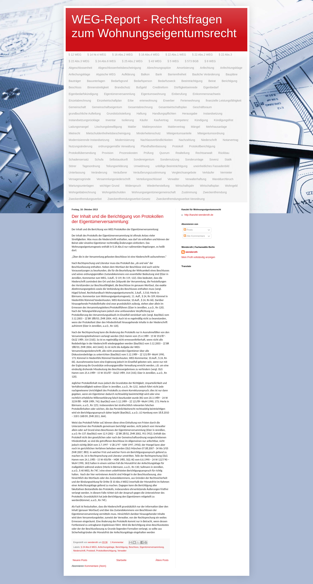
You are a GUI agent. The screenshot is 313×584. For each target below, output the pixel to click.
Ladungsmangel (79, 126)
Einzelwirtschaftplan (109, 100)
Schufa (99, 159)
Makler (132, 126)
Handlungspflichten (164, 113)
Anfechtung (207, 67)
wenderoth (191, 252)
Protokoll (177, 146)
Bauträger (75, 81)
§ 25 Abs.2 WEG (132, 61)
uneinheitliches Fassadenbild (211, 166)
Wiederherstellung (158, 185)
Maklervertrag (176, 126)
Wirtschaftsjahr (184, 185)
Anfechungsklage (79, 74)
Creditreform (160, 87)
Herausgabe (189, 113)
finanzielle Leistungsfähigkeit (223, 100)
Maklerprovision (152, 126)
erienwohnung (148, 100)
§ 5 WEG (173, 61)
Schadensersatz (79, 159)
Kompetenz (181, 120)
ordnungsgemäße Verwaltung (116, 146)
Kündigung (201, 120)
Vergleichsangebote (184, 172)
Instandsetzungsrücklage (84, 120)
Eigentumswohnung (153, 94)
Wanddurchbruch (222, 179)
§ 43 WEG (155, 61)
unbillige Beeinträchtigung (171, 166)
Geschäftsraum (202, 107)
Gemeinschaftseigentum (107, 107)
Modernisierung (125, 140)
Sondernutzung (169, 159)
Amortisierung (185, 67)
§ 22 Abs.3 (225, 54)
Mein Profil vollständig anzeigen (198, 257)
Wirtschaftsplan (209, 185)
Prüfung (149, 152)
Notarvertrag (230, 140)
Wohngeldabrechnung (82, 192)
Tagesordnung (91, 166)
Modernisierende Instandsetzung (89, 140)
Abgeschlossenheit (80, 67)
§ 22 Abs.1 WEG (175, 54)
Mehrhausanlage (216, 126)
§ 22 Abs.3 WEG (79, 61)
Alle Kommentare (194, 236)
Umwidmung (142, 166)
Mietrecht (74, 133)
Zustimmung (189, 192)
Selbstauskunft (118, 159)
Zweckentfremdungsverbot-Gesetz (129, 198)
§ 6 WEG (210, 61)
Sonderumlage (194, 159)
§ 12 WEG (74, 54)
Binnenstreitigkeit (98, 87)
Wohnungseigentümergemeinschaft (154, 192)
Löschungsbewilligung (108, 126)
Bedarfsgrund (119, 81)
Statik (228, 159)
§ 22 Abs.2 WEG (202, 54)
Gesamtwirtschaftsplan (172, 107)
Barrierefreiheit (177, 74)
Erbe (131, 100)
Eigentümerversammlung (119, 94)
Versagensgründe (80, 179)
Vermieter (226, 172)
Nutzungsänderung (80, 146)
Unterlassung (77, 172)
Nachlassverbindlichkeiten (157, 140)
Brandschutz (122, 87)
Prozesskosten (128, 152)
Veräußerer (120, 172)
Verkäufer (208, 172)
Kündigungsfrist (223, 120)
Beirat (212, 81)
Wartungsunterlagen (81, 185)
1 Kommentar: (117, 542)
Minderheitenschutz (148, 133)
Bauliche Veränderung (206, 74)
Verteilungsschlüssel (149, 179)
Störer (72, 166)
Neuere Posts (80, 560)
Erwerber (168, 100)
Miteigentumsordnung (210, 133)
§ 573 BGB (192, 61)
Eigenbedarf (211, 87)
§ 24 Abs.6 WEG (105, 61)
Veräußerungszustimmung (149, 172)
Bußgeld (141, 87)
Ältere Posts (162, 560)
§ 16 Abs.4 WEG (149, 54)
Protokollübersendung (82, 152)
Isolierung (128, 120)
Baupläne (232, 74)
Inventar (111, 120)
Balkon (145, 74)
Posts (188, 229)
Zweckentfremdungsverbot (85, 198)
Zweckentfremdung (215, 192)
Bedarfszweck (166, 81)
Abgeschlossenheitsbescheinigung (119, 67)
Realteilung (182, 152)
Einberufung (179, 94)
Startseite (121, 560)
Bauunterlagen (96, 81)
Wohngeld (231, 185)
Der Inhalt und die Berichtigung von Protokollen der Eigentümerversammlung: (117, 219)
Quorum (164, 152)
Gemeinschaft (77, 107)
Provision (107, 152)
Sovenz (214, 159)
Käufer (144, 120)
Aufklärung (128, 74)
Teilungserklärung (117, 166)
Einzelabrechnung (80, 100)
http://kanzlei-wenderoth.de (198, 214)
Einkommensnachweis (206, 94)
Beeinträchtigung (191, 81)
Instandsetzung (212, 113)
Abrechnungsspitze (159, 67)
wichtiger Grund (109, 185)
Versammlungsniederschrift (113, 179)
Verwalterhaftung (195, 179)
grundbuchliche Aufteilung (85, 113)
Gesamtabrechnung (140, 107)
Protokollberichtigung (202, 146)
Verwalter (173, 179)
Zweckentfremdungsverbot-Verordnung (180, 198)
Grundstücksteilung (119, 113)
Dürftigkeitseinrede (185, 87)
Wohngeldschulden (114, 192)
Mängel (195, 126)
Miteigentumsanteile (179, 133)
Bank (159, 74)
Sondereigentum (144, 159)
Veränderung (99, 172)
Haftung (141, 113)
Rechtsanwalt (203, 152)
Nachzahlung (187, 140)
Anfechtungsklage (231, 67)
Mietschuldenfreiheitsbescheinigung (108, 133)
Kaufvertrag (161, 120)
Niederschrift (209, 140)
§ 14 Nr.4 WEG (96, 54)
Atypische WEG (106, 74)
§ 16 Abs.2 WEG (122, 54)
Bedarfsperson (143, 81)
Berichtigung (229, 81)
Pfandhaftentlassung (153, 146)
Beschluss (75, 87)
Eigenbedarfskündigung (83, 94)
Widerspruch (133, 185)
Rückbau (223, 152)
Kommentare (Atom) (95, 566)
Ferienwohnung (190, 100)
